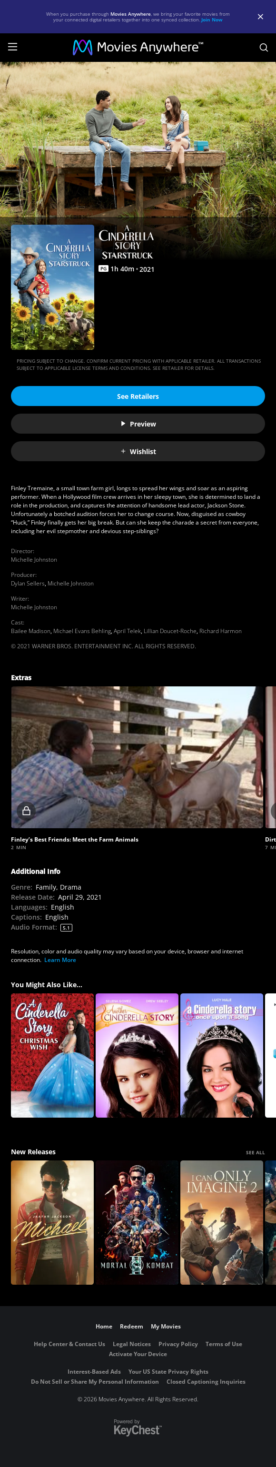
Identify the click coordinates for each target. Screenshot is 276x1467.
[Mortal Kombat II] (137, 1222)
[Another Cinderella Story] (137, 1055)
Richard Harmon (220, 631)
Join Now (212, 19)
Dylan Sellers (28, 583)
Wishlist (138, 451)
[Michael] (52, 1222)
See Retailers (138, 396)
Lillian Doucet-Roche (170, 631)
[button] (137, 757)
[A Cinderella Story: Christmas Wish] (52, 1055)
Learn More (60, 960)
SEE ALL (255, 1152)
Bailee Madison (30, 631)
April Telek (127, 631)
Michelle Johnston (34, 559)
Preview (138, 423)
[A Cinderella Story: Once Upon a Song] (221, 1055)
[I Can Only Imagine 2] (221, 1222)
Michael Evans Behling (82, 631)
